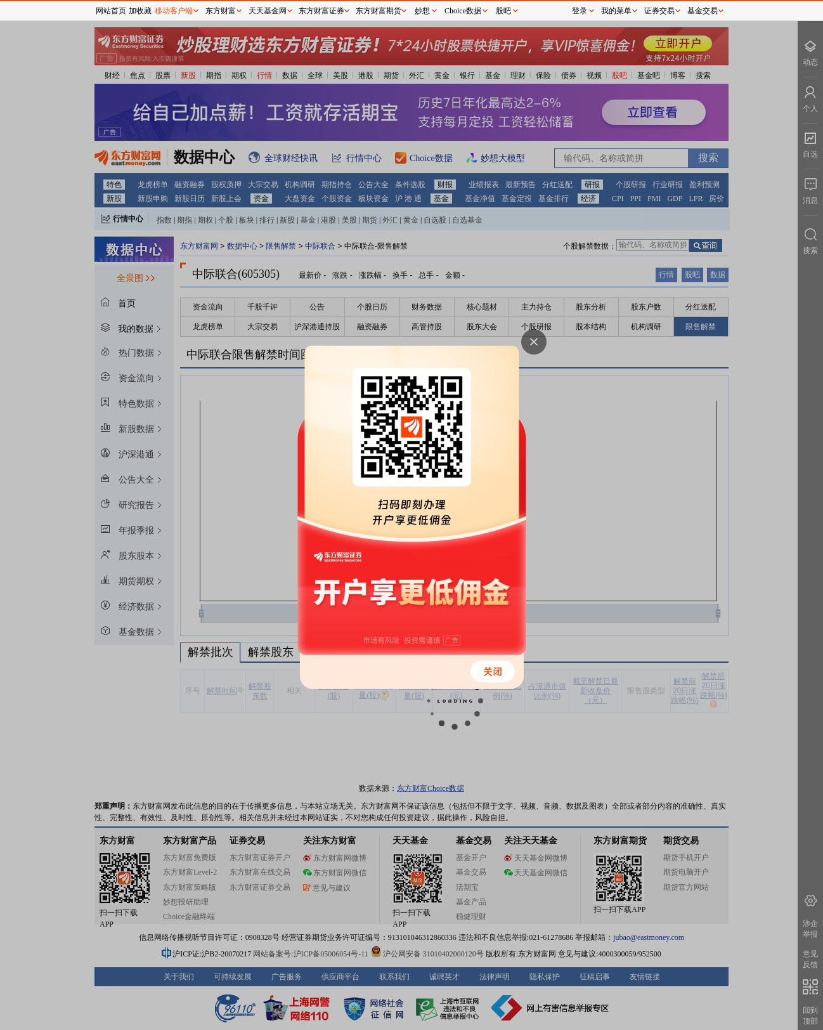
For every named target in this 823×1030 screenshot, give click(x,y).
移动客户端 (174, 10)
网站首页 (111, 10)
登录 (579, 10)
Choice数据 (462, 10)
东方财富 (220, 10)
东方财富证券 (321, 10)
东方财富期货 (378, 10)
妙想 (422, 10)
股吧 (503, 10)
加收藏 (140, 10)
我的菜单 (616, 10)
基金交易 (702, 10)
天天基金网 (268, 10)
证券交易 (659, 10)
